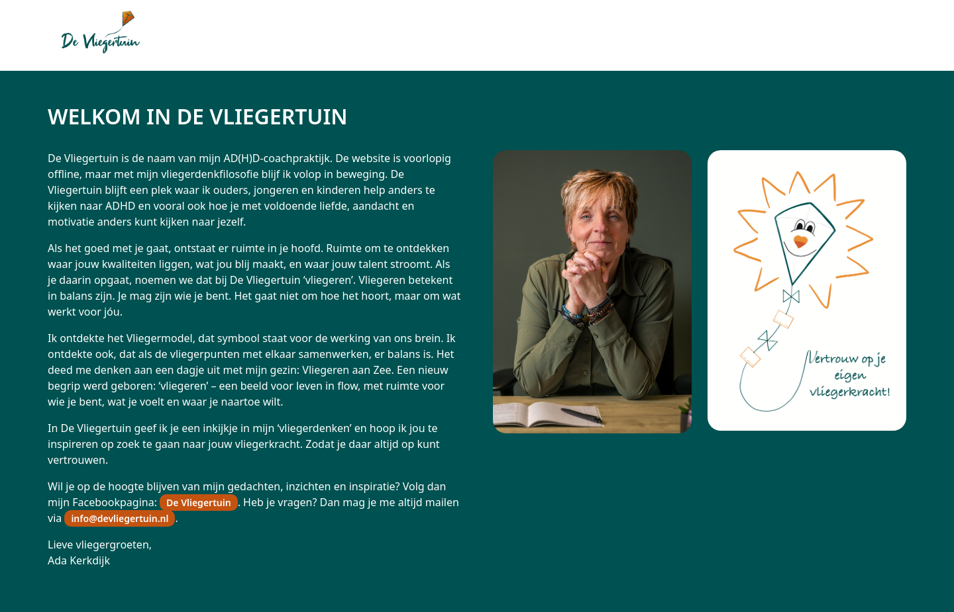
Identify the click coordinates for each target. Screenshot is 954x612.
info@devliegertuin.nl (119, 518)
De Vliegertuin (198, 502)
